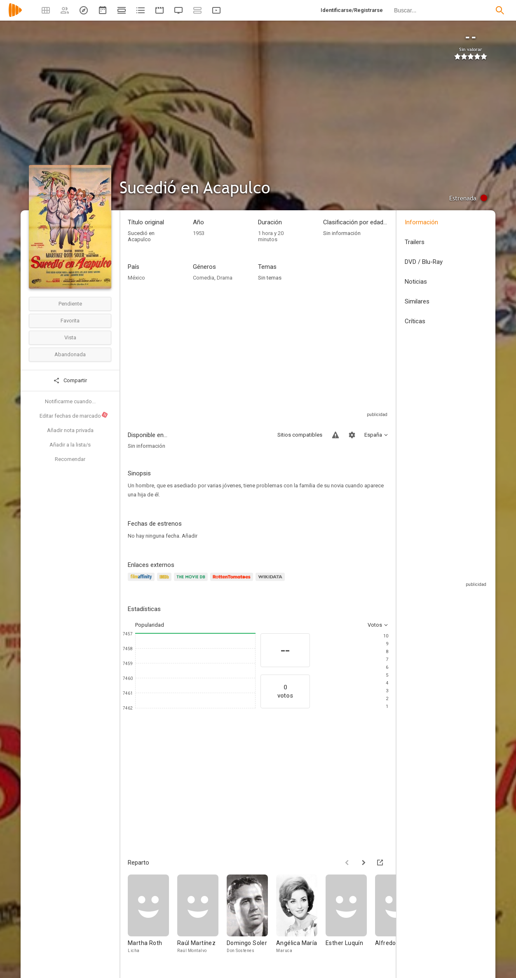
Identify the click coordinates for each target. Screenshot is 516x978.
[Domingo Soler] (251, 920)
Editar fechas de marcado (74, 415)
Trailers (415, 242)
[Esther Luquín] (350, 920)
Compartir (70, 380)
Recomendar (70, 459)
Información (421, 222)
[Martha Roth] (152, 920)
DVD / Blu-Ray (424, 262)
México (136, 278)
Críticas (415, 321)
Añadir (189, 536)
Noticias (416, 281)
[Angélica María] (301, 920)
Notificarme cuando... (70, 401)
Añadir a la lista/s (70, 445)
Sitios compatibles (299, 435)
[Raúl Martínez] (202, 920)
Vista (70, 337)
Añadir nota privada (70, 430)
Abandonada (70, 354)
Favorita (70, 320)
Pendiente (70, 304)
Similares (417, 301)
